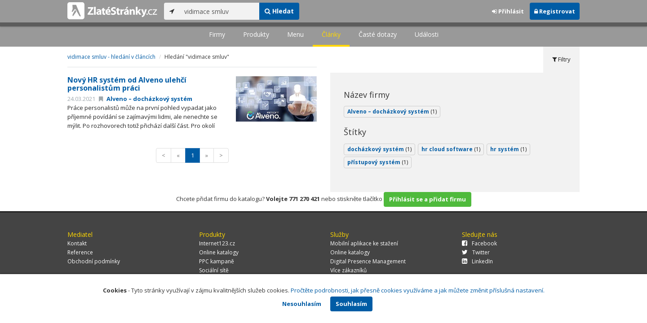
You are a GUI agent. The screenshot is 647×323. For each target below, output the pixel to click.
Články (331, 34)
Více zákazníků (348, 270)
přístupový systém (377, 162)
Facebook (479, 243)
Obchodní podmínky (93, 261)
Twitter (476, 252)
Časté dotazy (378, 34)
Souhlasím (351, 304)
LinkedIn (477, 261)
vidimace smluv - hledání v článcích (111, 57)
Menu (295, 34)
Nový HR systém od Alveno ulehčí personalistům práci (126, 84)
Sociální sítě (214, 270)
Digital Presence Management (368, 261)
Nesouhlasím (301, 304)
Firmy (217, 34)
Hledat (279, 11)
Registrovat (554, 11)
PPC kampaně (216, 261)
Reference (80, 252)
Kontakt (77, 243)
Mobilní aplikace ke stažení (364, 243)
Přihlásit (508, 11)
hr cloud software (450, 149)
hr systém (508, 149)
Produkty (256, 34)
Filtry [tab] (561, 59)
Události (427, 34)
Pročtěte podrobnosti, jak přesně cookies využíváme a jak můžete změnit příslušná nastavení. (418, 290)
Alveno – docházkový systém (145, 99)
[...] (219, 11)
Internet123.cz (217, 243)
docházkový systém (379, 149)
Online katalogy (219, 252)
